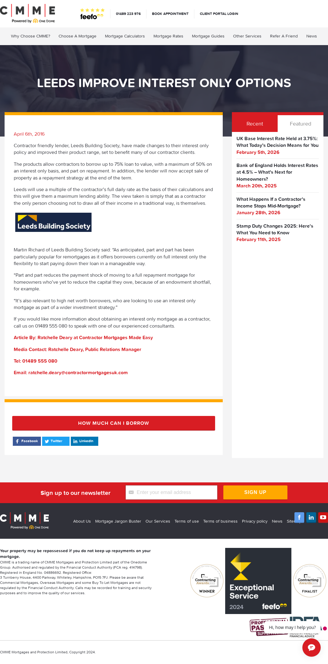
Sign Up (255, 492)
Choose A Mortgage (77, 36)
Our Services (158, 521)
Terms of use (187, 521)
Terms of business (220, 521)
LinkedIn (82, 441)
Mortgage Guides (208, 36)
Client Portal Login (219, 13)
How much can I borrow (113, 423)
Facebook (26, 441)
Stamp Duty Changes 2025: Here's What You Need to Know (274, 229)
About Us (82, 521)
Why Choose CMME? (30, 36)
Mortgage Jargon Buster (118, 521)
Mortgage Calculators (125, 36)
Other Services (247, 36)
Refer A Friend (284, 36)
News (311, 36)
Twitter (53, 441)
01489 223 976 (128, 13)
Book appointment (170, 13)
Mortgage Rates (168, 36)
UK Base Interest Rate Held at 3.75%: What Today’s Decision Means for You (277, 141)
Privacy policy (255, 521)
